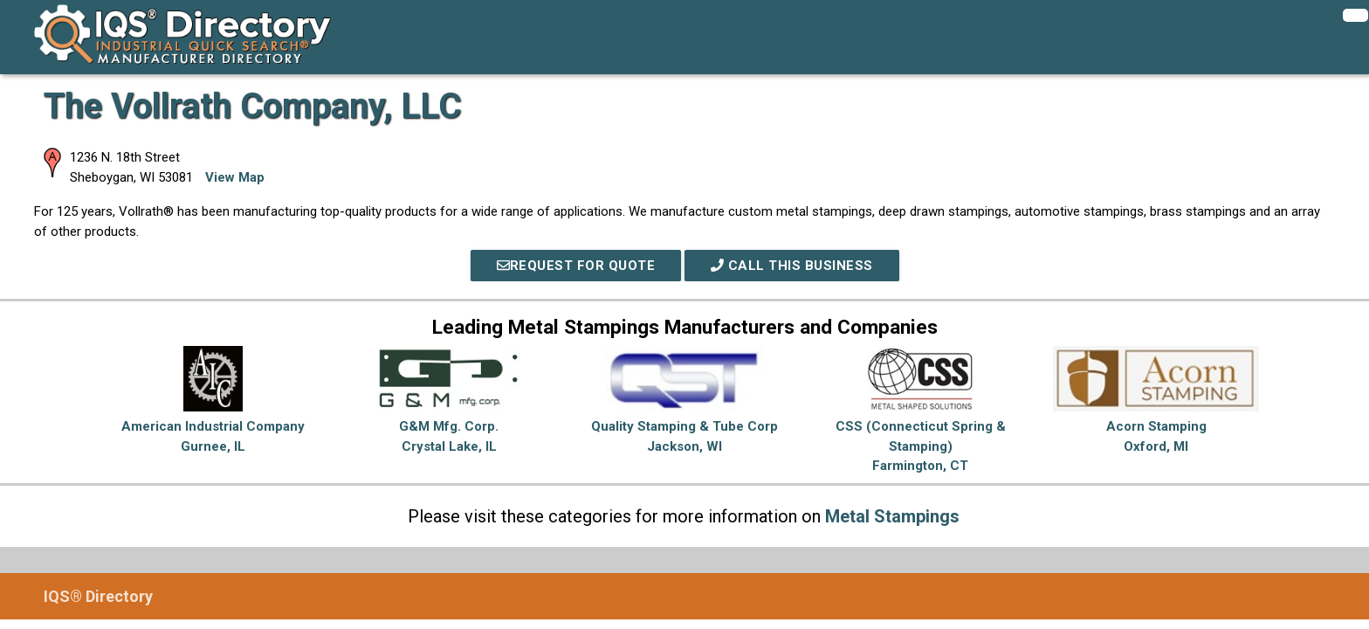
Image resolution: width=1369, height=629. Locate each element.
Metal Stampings (892, 516)
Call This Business (792, 265)
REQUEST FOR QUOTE (576, 265)
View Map (235, 177)
